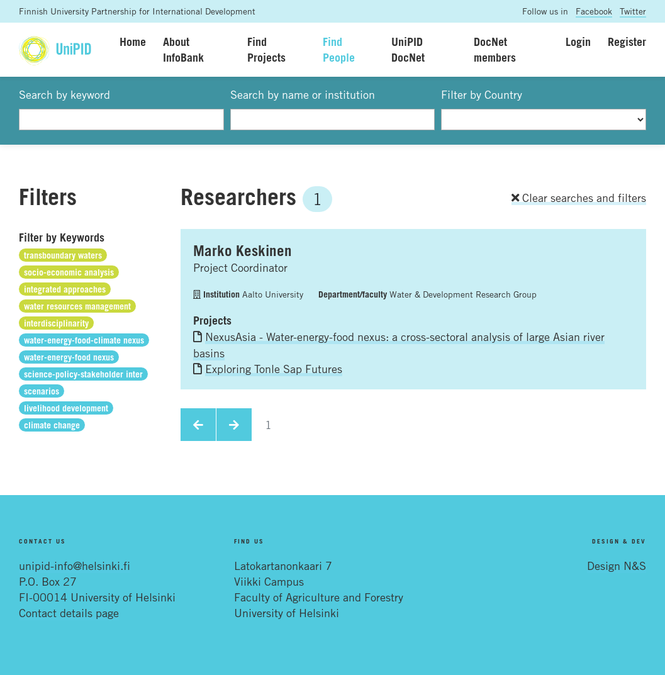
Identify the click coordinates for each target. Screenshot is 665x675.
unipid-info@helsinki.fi (74, 565)
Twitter (633, 11)
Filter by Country (481, 94)
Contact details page (69, 613)
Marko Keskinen (242, 250)
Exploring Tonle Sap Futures (273, 369)
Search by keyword (64, 94)
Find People (339, 49)
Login (578, 41)
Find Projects (266, 49)
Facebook (594, 11)
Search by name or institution (302, 94)
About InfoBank (183, 49)
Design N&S (616, 565)
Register (627, 41)
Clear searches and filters (578, 197)
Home (133, 41)
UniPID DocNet (408, 49)
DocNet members (495, 49)
